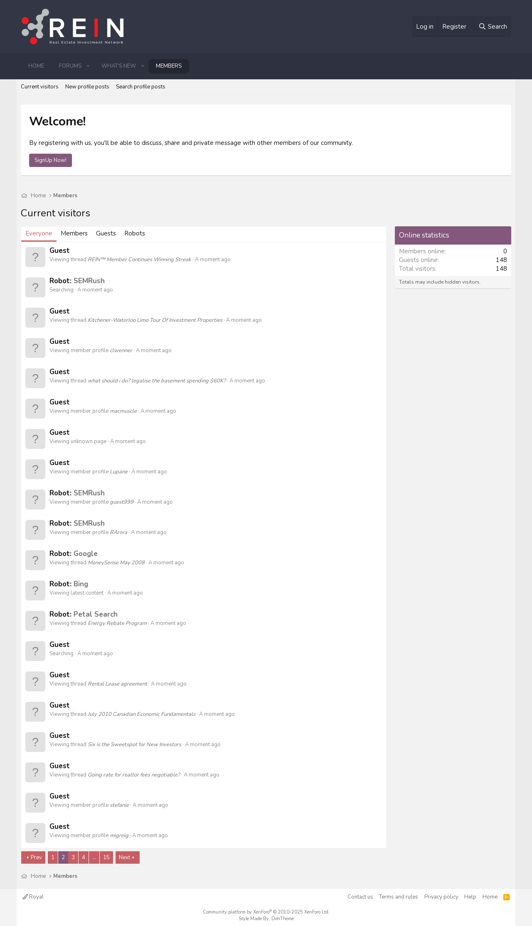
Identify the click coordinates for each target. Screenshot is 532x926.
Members (169, 66)
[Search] (492, 26)
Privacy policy (441, 897)
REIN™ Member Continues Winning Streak (139, 259)
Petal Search (96, 614)
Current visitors (40, 87)
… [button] (94, 857)
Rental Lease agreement (117, 684)
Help (470, 897)
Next (124, 857)
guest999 (121, 502)
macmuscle (123, 411)
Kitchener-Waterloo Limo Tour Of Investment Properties (155, 320)
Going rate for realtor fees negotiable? (134, 775)
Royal (33, 897)
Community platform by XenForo (266, 912)
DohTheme (282, 919)
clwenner (121, 350)
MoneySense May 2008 (116, 562)
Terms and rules (398, 897)
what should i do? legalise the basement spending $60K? (157, 381)
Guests (106, 233)
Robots (134, 233)
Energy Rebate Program (117, 623)
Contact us (360, 897)
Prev (36, 857)
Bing (81, 584)
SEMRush (89, 281)
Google (86, 554)
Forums (70, 66)
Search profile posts (140, 87)
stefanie (119, 805)
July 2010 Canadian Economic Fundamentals (141, 714)
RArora (118, 532)
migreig (119, 835)
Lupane (119, 471)
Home (36, 66)
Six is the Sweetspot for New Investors (134, 744)
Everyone (38, 233)
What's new (118, 66)
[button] (88, 66)
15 (106, 857)
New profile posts (87, 87)
